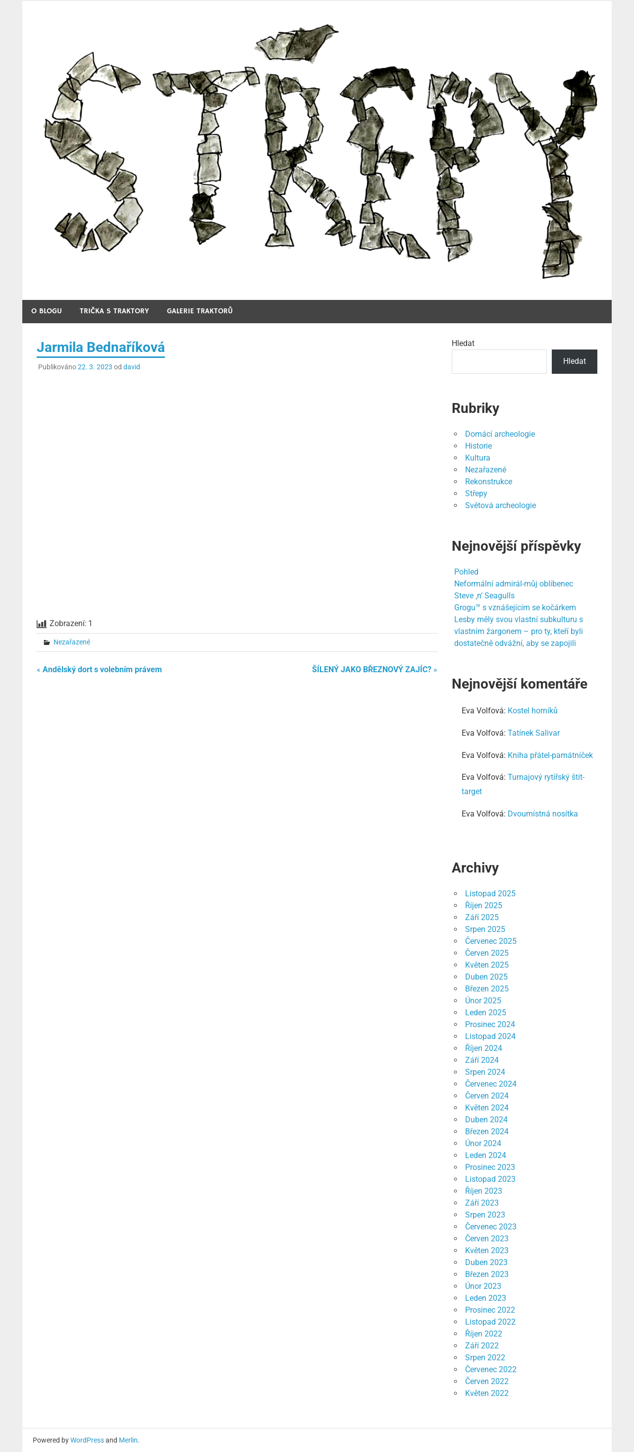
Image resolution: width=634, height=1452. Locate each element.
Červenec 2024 (491, 1084)
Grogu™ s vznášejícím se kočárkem (515, 607)
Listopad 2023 (490, 1179)
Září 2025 (482, 917)
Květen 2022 (487, 1393)
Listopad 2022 (490, 1322)
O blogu (46, 311)
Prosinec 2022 (490, 1310)
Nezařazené (71, 642)
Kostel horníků (533, 710)
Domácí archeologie (500, 434)
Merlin (128, 1440)
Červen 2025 (487, 953)
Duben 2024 (486, 1119)
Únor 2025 (483, 1000)
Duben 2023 (486, 1262)
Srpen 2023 (485, 1215)
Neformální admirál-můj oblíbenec (513, 583)
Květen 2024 (487, 1107)
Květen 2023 (487, 1250)
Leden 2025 (485, 1012)
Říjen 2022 (483, 1333)
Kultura (477, 458)
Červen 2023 (487, 1238)
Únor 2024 (483, 1143)
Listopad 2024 (490, 1036)
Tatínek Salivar (534, 733)
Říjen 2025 (483, 905)
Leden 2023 (485, 1298)
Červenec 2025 (491, 941)
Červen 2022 (487, 1381)
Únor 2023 (483, 1286)
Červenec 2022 (491, 1369)
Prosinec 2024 (490, 1024)
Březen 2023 (487, 1274)
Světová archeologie (500, 505)
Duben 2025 (486, 977)
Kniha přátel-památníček (550, 755)
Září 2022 (482, 1345)
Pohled (466, 572)
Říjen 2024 (483, 1048)
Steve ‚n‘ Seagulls (484, 595)
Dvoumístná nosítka (543, 813)
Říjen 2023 (483, 1191)
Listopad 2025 (490, 893)
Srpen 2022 (485, 1357)
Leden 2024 (485, 1155)
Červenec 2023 (491, 1226)
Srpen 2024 (485, 1072)
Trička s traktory (114, 311)
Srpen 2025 (485, 929)
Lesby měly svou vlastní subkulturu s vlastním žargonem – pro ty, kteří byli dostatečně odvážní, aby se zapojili (518, 631)
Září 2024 (482, 1060)
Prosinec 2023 (490, 1167)
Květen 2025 (487, 965)
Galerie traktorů (200, 311)
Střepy (476, 493)
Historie (478, 446)
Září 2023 (482, 1203)
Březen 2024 (487, 1131)
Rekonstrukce (488, 481)
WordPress (87, 1440)
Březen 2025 (487, 988)
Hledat (463, 343)
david (131, 367)
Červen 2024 (487, 1096)
